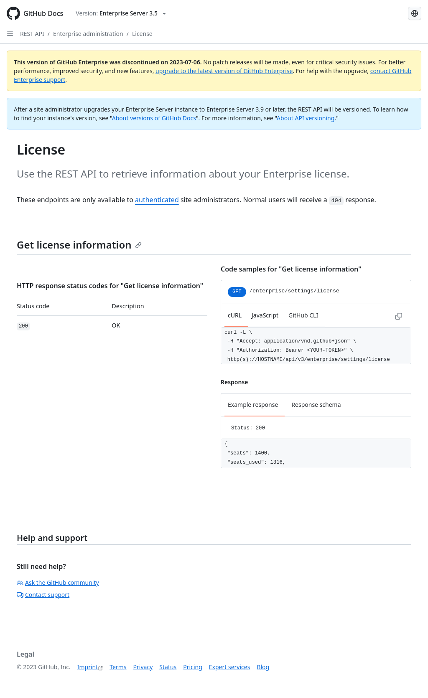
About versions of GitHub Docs (154, 118)
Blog (263, 667)
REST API (32, 34)
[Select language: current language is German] (414, 13)
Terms (118, 667)
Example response (253, 405)
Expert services (229, 667)
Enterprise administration (88, 34)
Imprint (87, 667)
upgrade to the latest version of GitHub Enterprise (224, 71)
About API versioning (305, 118)
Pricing (192, 667)
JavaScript (265, 315)
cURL (235, 315)
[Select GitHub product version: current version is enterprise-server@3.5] (120, 13)
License (142, 34)
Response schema (316, 405)
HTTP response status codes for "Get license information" (110, 285)
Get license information (79, 244)
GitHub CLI (303, 315)
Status (167, 667)
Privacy (143, 667)
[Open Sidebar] (10, 33)
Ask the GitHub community (58, 582)
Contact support (43, 595)
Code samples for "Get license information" (291, 269)
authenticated (157, 199)
